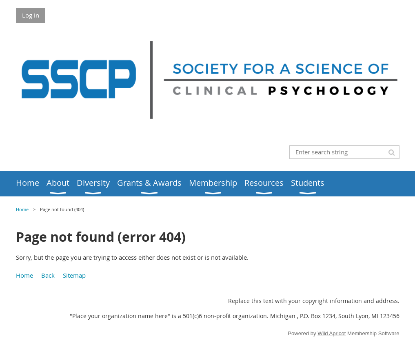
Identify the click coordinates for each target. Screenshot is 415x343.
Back (48, 275)
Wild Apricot (331, 333)
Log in (30, 15)
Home (22, 209)
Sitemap (74, 275)
